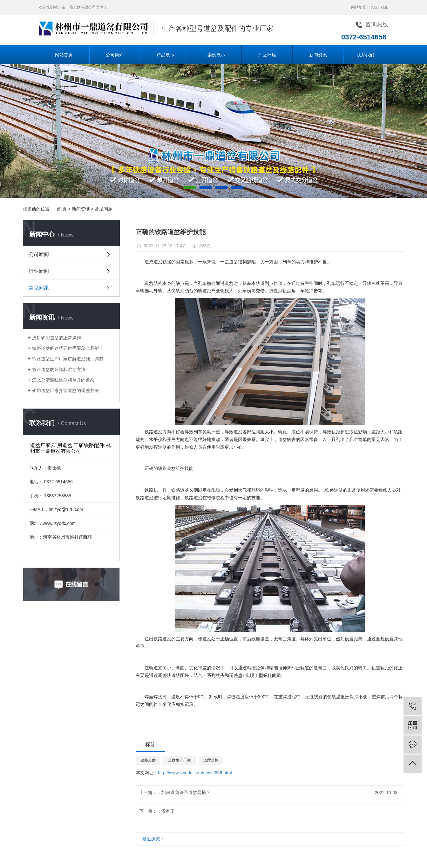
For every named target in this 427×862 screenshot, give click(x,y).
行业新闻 (39, 271)
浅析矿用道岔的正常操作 (56, 337)
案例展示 (216, 54)
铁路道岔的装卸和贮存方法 (58, 369)
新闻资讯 (318, 54)
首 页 (62, 208)
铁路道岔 (148, 760)
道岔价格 (211, 760)
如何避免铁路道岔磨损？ (185, 792)
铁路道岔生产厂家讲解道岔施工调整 (67, 358)
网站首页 (64, 54)
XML (384, 7)
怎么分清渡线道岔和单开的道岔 (63, 380)
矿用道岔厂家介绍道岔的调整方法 (65, 390)
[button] (189, 187)
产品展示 (165, 54)
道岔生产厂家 (179, 760)
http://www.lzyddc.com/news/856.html (195, 772)
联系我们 (365, 54)
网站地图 (358, 7)
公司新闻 (39, 254)
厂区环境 (267, 54)
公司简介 (115, 54)
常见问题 (103, 208)
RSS (373, 7)
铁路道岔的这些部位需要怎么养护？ (67, 348)
